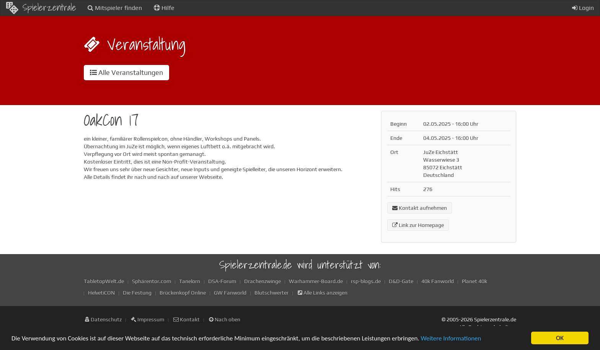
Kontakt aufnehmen (419, 208)
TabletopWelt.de (104, 281)
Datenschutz (103, 319)
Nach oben (224, 319)
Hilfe (164, 7)
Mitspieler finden (115, 7)
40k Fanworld (437, 281)
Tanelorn (189, 281)
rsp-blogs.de (366, 281)
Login (583, 7)
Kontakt (186, 319)
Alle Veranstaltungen (126, 72)
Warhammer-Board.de (316, 281)
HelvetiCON (101, 293)
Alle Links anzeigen (322, 293)
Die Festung (137, 293)
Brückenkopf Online (183, 293)
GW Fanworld (230, 293)
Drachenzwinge (262, 281)
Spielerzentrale (41, 7)
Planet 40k (474, 281)
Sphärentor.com (151, 281)
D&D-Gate (401, 281)
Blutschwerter (271, 293)
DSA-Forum (222, 281)
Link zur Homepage (418, 225)
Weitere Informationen (451, 339)
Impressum (147, 319)
